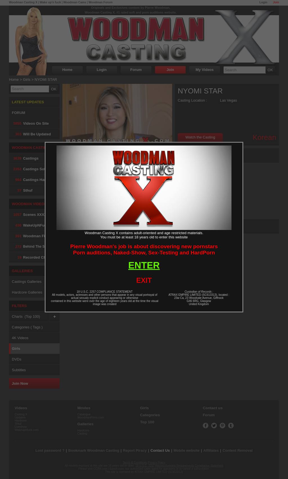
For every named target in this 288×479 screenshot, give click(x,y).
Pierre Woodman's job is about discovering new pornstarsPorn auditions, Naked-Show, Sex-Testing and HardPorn (144, 249)
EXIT (144, 280)
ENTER (144, 265)
